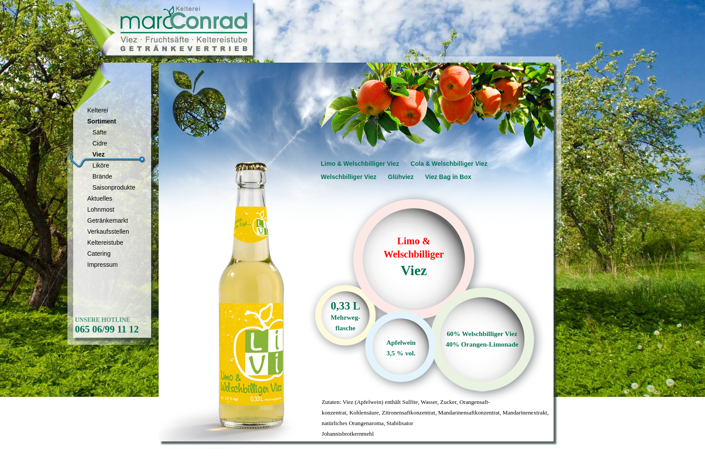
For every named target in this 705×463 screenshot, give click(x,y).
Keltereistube (105, 242)
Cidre (97, 143)
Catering (99, 253)
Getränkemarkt (107, 220)
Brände (99, 176)
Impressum (102, 264)
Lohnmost (100, 209)
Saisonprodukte (111, 187)
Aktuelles (99, 198)
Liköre (98, 165)
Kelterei (97, 110)
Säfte (97, 132)
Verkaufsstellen (108, 231)
